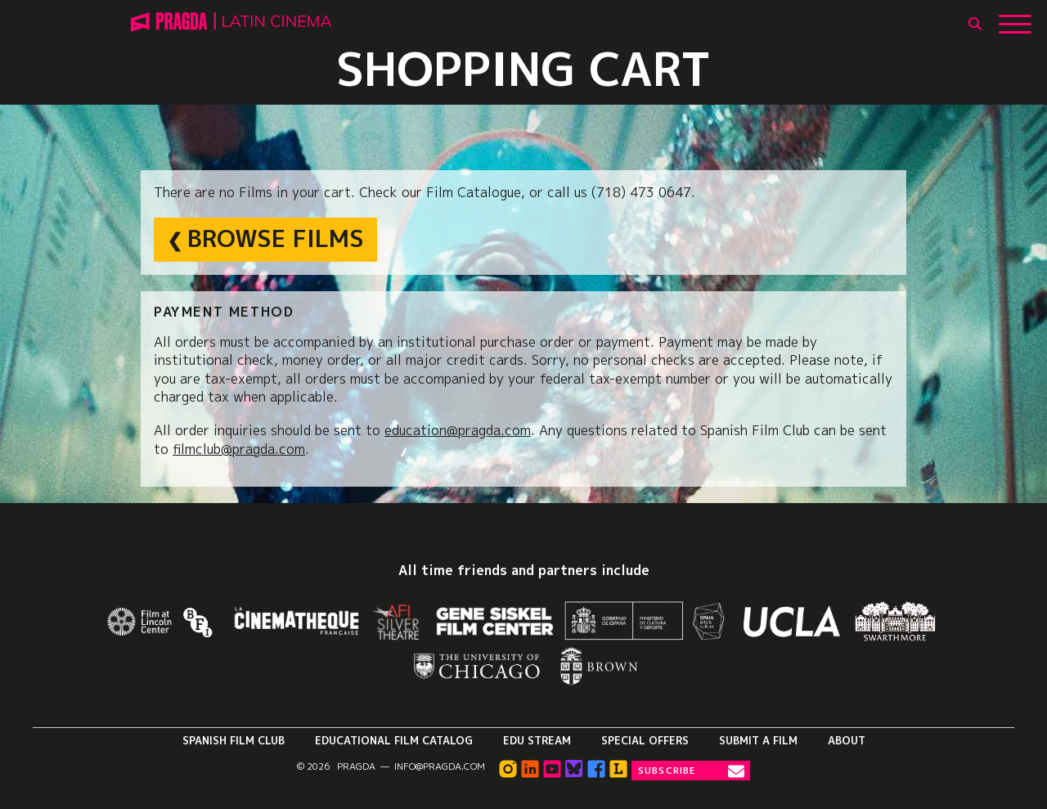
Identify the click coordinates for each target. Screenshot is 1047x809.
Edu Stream (537, 740)
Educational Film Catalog (394, 740)
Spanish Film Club (233, 740)
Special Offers (645, 740)
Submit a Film (758, 740)
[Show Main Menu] (1015, 18)
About (846, 740)
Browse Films (275, 238)
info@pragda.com (439, 766)
